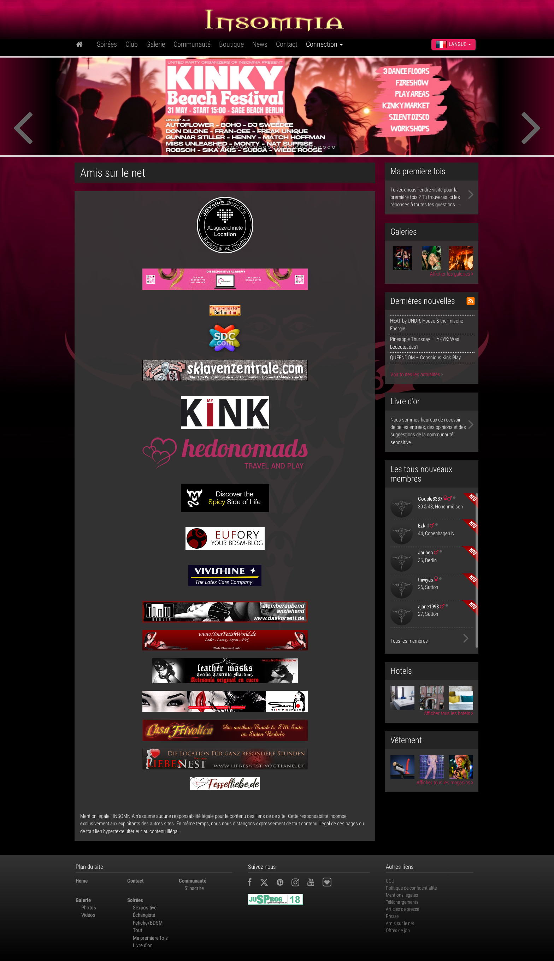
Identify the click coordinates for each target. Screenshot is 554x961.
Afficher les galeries (451, 274)
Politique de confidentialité (411, 888)
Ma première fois (150, 938)
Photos (88, 907)
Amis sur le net (400, 923)
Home (82, 881)
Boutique (231, 44)
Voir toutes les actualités (416, 374)
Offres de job (398, 930)
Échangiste (144, 915)
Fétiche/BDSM (148, 923)
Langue (453, 44)
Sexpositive (145, 907)
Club (131, 44)
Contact (286, 44)
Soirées (107, 44)
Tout (137, 930)
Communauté (192, 44)
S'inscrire (194, 888)
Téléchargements (402, 902)
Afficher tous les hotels (448, 713)
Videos (88, 915)
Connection (324, 44)
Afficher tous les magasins (445, 782)
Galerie (155, 44)
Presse (392, 916)
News (259, 44)
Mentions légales (402, 895)
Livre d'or (142, 945)
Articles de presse (402, 909)
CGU (390, 881)
